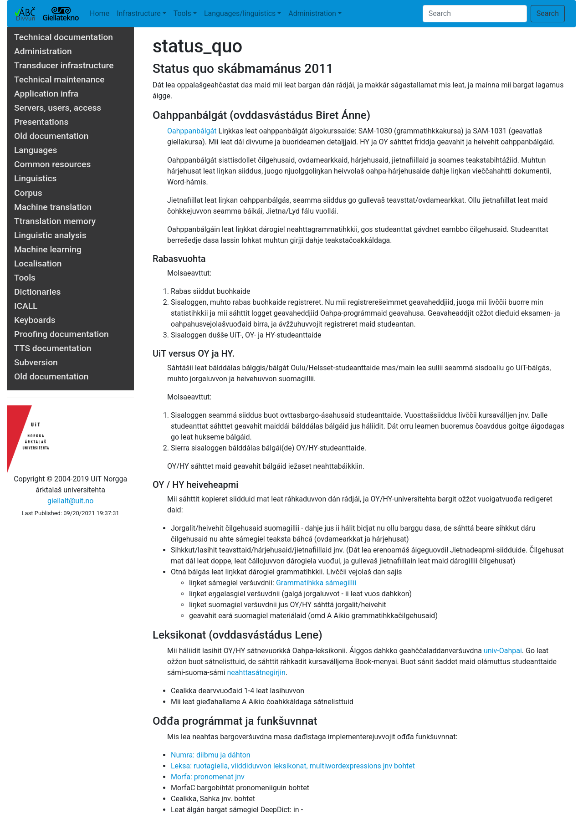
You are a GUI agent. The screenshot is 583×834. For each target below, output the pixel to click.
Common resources (52, 164)
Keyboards (35, 320)
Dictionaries (37, 292)
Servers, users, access (57, 107)
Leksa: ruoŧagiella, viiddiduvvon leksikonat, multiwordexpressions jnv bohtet (293, 766)
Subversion (36, 362)
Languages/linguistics (240, 13)
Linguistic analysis (50, 235)
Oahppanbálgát (192, 131)
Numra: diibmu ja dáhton (211, 755)
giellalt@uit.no (70, 500)
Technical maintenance (59, 79)
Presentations (41, 122)
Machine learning (48, 249)
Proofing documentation (61, 334)
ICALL (25, 306)
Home (99, 13)
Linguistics (35, 178)
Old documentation (51, 136)
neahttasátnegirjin (256, 672)
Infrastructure (138, 13)
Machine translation (53, 207)
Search (548, 13)
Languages (35, 150)
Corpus (28, 193)
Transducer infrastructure (64, 65)
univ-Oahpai (503, 650)
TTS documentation (52, 348)
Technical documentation (63, 37)
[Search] (475, 13)
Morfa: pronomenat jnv (208, 777)
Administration (312, 13)
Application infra (46, 93)
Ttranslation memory (55, 221)
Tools (182, 13)
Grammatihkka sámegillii (316, 582)
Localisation (37, 263)
